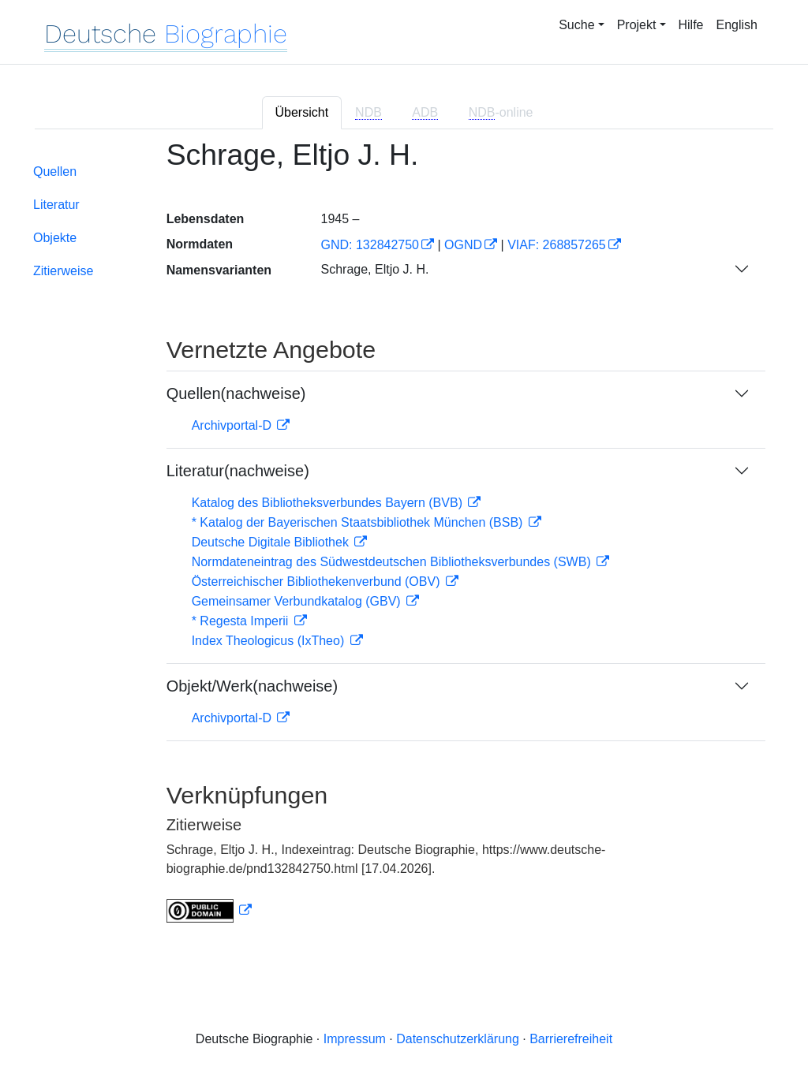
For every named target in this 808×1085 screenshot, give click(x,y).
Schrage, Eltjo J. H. (374, 269)
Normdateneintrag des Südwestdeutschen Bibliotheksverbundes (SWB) (393, 562)
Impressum (355, 1039)
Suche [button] (576, 25)
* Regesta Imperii (242, 621)
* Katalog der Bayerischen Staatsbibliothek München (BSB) (359, 522)
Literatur (56, 204)
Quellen (55, 171)
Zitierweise (63, 271)
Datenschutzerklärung (457, 1039)
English (737, 25)
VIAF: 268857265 (556, 245)
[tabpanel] (404, 540)
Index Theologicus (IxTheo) (270, 640)
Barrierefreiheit (570, 1039)
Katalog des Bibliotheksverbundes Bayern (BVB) (329, 502)
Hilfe (691, 25)
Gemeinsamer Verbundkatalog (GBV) (298, 601)
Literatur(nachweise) (237, 470)
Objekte (55, 237)
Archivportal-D (233, 425)
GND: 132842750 (369, 245)
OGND (463, 245)
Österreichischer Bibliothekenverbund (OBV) (317, 581)
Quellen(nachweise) (236, 393)
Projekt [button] (636, 25)
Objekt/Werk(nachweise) (252, 686)
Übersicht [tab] (302, 112)
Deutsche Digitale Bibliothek (272, 542)
